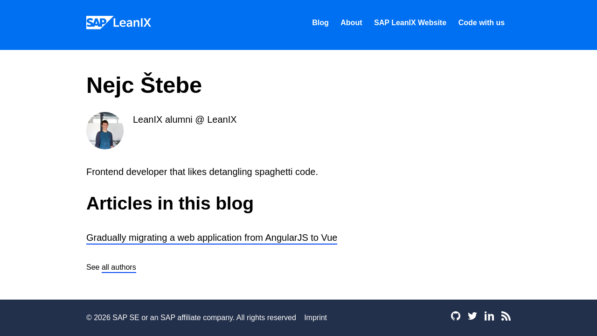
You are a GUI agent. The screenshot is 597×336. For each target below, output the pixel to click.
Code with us (481, 23)
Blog (320, 23)
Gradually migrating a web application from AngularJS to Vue (211, 237)
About (351, 23)
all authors (119, 267)
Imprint (315, 318)
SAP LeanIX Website (410, 23)
